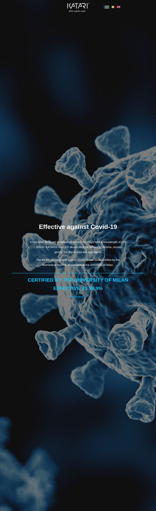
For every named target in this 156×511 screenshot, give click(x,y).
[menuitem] (113, 7)
